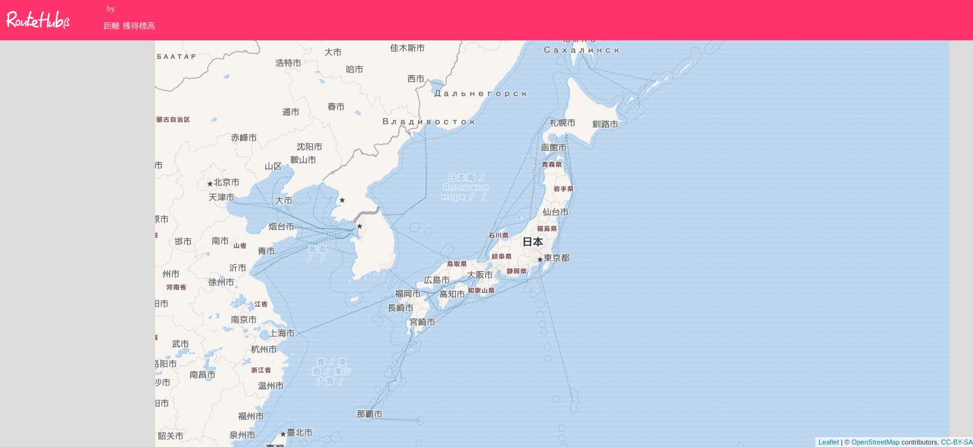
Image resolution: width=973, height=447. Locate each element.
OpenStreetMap (875, 442)
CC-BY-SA (957, 442)
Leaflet (828, 442)
